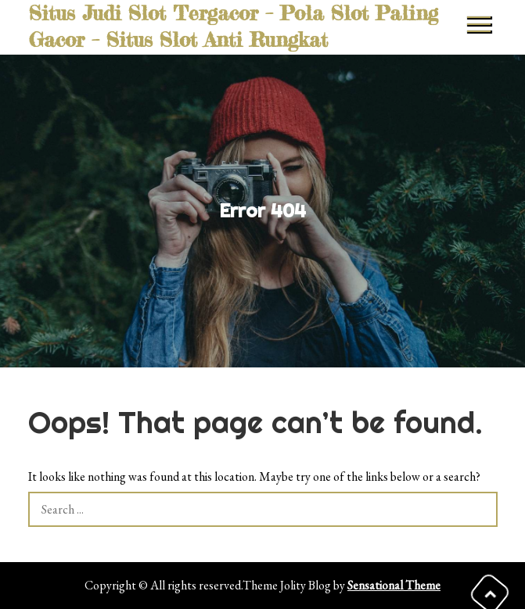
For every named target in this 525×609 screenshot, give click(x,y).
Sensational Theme (393, 585)
